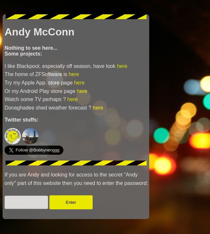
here (122, 66)
